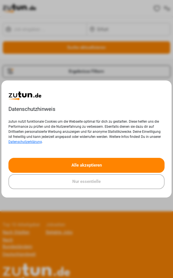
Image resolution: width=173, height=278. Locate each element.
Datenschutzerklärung (25, 142)
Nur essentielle (86, 181)
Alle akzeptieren (86, 165)
